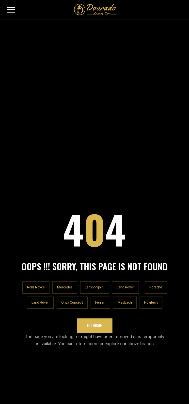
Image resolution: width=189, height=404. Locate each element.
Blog (11, 261)
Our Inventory (18, 243)
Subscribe (167, 291)
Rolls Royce (36, 97)
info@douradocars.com (34, 217)
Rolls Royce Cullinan (24, 252)
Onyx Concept (72, 112)
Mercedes (65, 97)
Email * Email (17, 287)
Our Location (109, 234)
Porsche (155, 97)
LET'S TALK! (23, 185)
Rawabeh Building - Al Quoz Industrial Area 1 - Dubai (58, 198)
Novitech (151, 112)
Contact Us (107, 261)
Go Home (94, 135)
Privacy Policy (110, 252)
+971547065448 (28, 207)
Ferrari (100, 112)
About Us (15, 234)
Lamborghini (94, 97)
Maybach (125, 112)
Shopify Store (110, 243)
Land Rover (125, 97)
